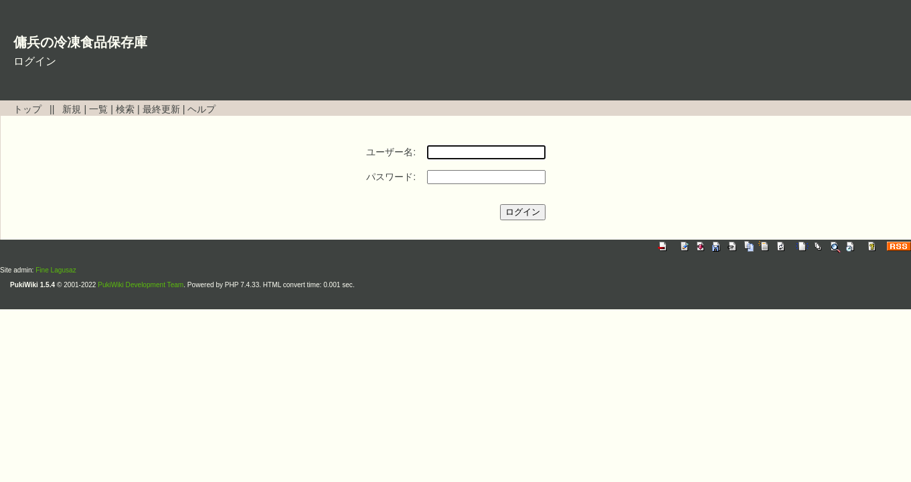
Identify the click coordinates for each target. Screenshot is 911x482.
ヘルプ (201, 109)
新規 (71, 109)
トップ (27, 109)
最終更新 (161, 109)
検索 (125, 109)
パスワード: (391, 176)
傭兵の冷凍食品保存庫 (80, 42)
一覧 (98, 109)
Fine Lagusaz (55, 270)
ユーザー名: (391, 152)
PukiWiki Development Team (140, 285)
